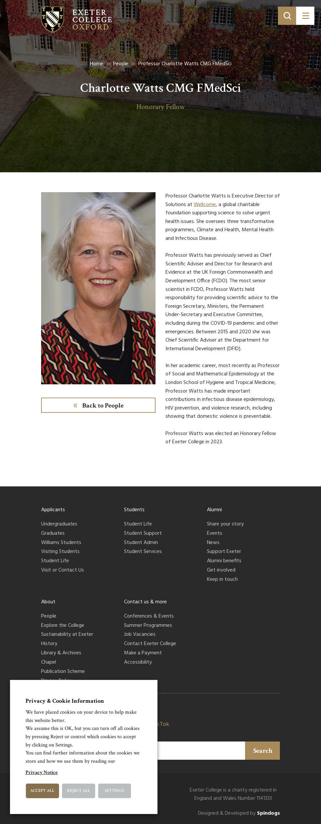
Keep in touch (222, 580)
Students (134, 510)
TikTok (160, 724)
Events (214, 534)
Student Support (143, 534)
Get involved (221, 571)
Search (263, 750)
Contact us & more (145, 602)
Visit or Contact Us (62, 571)
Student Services (143, 552)
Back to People (103, 405)
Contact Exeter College (150, 644)
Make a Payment (143, 653)
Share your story (225, 524)
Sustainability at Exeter (67, 635)
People (120, 64)
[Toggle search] (287, 16)
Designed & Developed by (239, 813)
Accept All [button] (42, 791)
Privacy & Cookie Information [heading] (65, 701)
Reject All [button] (78, 791)
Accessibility (138, 663)
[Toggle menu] (305, 16)
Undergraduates (59, 524)
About (48, 602)
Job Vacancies (140, 635)
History (49, 644)
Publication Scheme (63, 672)
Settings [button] (114, 791)
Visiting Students (60, 552)
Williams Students (61, 543)
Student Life (55, 561)
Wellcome (205, 204)
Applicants (53, 510)
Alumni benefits (224, 561)
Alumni (214, 510)
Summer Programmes (148, 626)
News (213, 543)
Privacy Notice (42, 772)
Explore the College (62, 626)
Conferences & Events (149, 617)
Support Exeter (224, 552)
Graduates (53, 534)
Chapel (48, 663)
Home (96, 64)
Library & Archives (61, 653)
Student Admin (141, 543)
